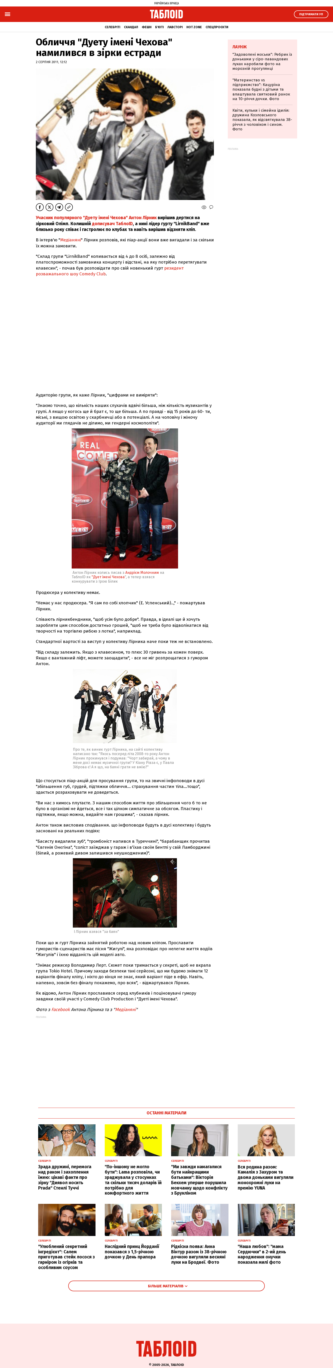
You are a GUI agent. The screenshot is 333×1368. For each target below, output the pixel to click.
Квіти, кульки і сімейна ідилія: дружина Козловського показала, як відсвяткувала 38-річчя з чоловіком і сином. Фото (262, 120)
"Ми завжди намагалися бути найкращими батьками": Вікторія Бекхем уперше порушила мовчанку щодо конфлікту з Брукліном (199, 1180)
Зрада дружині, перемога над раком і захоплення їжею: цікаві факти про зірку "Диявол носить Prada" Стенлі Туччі (64, 1177)
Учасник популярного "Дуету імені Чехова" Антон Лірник (96, 217)
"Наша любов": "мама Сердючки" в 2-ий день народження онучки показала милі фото (262, 1254)
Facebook (60, 1009)
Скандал (131, 27)
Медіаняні (70, 240)
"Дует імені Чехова (108, 577)
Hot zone (194, 27)
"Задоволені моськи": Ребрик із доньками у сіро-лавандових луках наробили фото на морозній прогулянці (262, 61)
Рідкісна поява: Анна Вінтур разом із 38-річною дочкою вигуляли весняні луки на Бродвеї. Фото (199, 1254)
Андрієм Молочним (142, 572)
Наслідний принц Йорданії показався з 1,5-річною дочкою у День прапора (132, 1252)
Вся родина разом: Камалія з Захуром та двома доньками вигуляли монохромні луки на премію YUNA (265, 1177)
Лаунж (239, 46)
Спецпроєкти (217, 27)
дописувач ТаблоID (112, 223)
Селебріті (112, 27)
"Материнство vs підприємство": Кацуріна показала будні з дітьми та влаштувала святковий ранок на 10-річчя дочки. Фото (261, 89)
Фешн (146, 27)
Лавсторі (175, 27)
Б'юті (159, 27)
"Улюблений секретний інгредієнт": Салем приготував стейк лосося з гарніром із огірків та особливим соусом (66, 1257)
